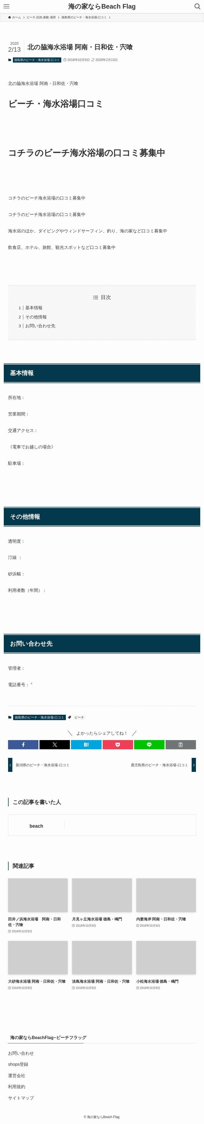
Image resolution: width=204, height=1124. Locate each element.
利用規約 (16, 1086)
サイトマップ (21, 1098)
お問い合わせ (21, 1053)
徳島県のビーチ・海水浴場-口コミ (37, 59)
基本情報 (33, 307)
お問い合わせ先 (40, 326)
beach (36, 826)
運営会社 (16, 1075)
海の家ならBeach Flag (102, 6)
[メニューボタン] (6, 6)
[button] (23, 744)
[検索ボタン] (197, 6)
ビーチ (79, 717)
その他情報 (36, 317)
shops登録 (18, 1064)
